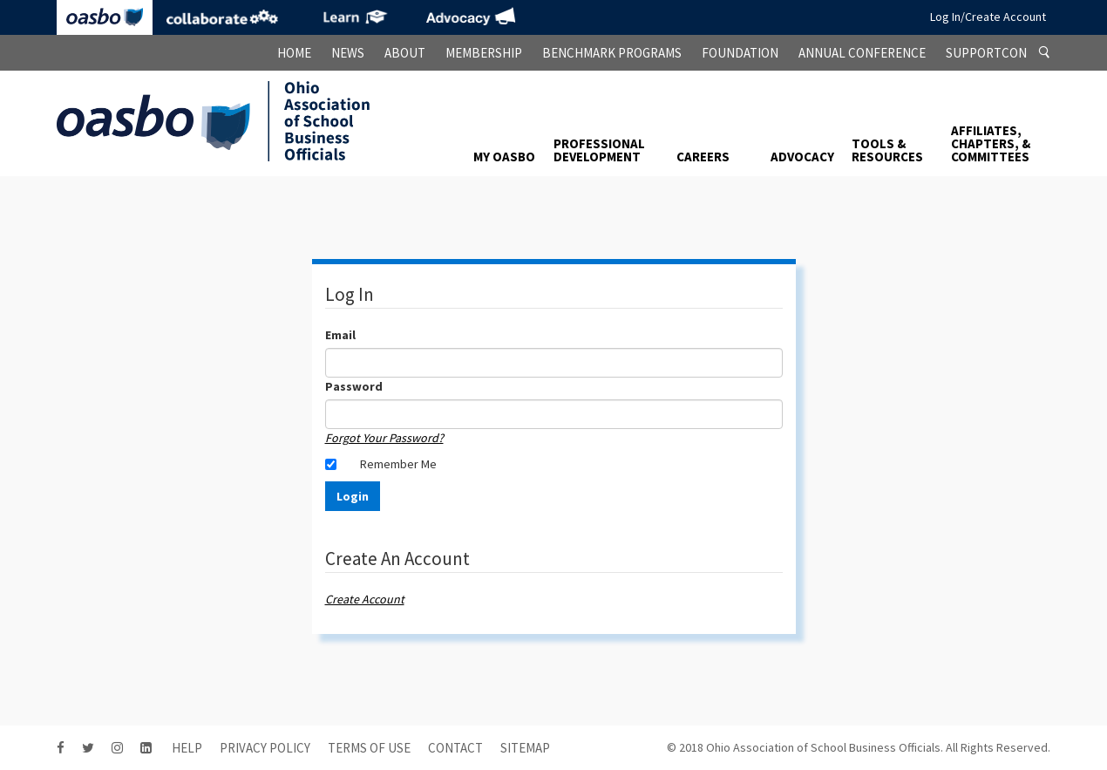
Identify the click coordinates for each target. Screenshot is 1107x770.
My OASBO (504, 156)
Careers (703, 156)
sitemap (525, 747)
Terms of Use (369, 747)
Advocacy (470, 17)
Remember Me (398, 464)
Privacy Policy (265, 747)
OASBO (105, 17)
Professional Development (599, 150)
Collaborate (222, 17)
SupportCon (986, 52)
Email (340, 335)
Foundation (740, 52)
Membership (483, 52)
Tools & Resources (887, 150)
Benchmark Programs (612, 52)
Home (294, 52)
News (347, 52)
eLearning (353, 17)
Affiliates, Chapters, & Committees (990, 143)
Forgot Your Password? (384, 438)
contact (455, 747)
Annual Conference (862, 52)
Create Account (364, 599)
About (404, 52)
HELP (187, 747)
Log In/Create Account (988, 16)
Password (354, 386)
